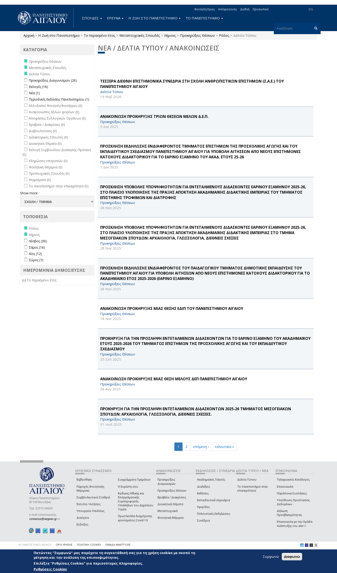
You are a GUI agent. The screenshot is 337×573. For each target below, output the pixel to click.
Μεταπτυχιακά (168, 511)
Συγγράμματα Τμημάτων (134, 480)
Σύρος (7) (36, 260)
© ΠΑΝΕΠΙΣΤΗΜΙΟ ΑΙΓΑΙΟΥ (35, 544)
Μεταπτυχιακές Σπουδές (139, 35)
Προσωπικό (261, 9)
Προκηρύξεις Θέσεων (197, 35)
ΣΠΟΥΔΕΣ (92, 18)
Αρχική (28, 35)
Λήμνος (170, 35)
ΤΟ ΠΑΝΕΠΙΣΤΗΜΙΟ (204, 18)
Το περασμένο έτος (99, 35)
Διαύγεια (83, 518)
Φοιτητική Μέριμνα (170, 518)
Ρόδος (224, 35)
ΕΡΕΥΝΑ (115, 18)
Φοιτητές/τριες (204, 9)
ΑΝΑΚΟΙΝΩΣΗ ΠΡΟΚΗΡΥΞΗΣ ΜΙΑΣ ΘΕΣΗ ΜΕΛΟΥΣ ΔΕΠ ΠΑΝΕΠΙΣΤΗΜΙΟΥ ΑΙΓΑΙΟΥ (173, 378)
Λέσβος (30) (38, 241)
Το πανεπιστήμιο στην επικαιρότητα (252, 489)
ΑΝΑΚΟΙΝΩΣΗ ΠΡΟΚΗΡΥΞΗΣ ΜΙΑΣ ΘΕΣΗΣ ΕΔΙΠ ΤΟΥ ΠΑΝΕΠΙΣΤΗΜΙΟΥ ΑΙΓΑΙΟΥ (171, 308)
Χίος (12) (35, 253)
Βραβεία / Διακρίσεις (172, 497)
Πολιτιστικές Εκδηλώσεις (213, 514)
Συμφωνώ (271, 556)
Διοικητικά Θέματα (170, 504)
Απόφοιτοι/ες (227, 9)
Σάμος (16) (37, 247)
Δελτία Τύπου (246, 480)
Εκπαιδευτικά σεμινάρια (213, 500)
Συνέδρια (203, 520)
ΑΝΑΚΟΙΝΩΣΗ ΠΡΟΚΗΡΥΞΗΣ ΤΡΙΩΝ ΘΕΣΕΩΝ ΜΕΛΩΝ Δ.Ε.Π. (154, 116)
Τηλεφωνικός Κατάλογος (293, 480)
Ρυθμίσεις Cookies (50, 569)
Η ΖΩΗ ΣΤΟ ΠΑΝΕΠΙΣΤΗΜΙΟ (154, 18)
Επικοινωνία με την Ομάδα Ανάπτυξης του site (294, 524)
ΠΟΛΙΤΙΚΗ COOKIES (89, 544)
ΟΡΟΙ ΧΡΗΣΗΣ (64, 544)
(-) (24, 280)
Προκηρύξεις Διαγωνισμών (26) (53, 80)
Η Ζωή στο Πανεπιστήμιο (59, 35)
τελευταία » (224, 446)
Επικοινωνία (285, 487)
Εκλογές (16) (38, 86)
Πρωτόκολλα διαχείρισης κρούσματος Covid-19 (135, 518)
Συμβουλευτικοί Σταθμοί (93, 497)
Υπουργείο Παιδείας (90, 511)
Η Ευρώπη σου (128, 487)
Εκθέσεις (203, 493)
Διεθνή (244, 9)
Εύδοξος (82, 524)
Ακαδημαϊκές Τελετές (211, 480)
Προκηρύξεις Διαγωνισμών (166, 482)
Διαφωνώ (292, 556)
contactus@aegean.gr (44, 519)
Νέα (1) (34, 93)
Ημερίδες (203, 507)
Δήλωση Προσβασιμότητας (289, 513)
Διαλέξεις (203, 487)
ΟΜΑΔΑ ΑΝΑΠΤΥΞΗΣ (118, 544)
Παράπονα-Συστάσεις (292, 493)
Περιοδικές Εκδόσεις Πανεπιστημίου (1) (59, 99)
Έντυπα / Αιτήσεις (89, 504)
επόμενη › (201, 446)
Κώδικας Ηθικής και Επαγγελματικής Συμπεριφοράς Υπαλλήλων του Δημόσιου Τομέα (135, 501)
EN (310, 9)
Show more (29, 193)
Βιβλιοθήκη (84, 480)
